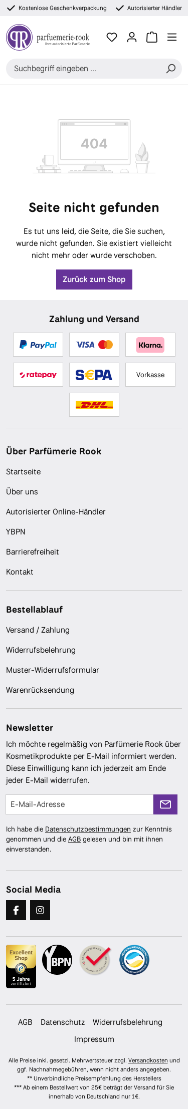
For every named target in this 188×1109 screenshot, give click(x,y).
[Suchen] (170, 69)
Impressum (94, 1039)
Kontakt (20, 572)
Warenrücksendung (40, 690)
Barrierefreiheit (32, 551)
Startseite (23, 471)
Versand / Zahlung (38, 630)
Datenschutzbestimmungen (88, 829)
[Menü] (172, 37)
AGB (74, 839)
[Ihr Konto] (132, 37)
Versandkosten (148, 1060)
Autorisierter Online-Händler (56, 511)
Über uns (22, 491)
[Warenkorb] (152, 37)
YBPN (16, 531)
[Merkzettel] (112, 37)
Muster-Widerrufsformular (52, 670)
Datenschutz (63, 1022)
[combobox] (82, 69)
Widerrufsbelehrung (41, 650)
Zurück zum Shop (94, 279)
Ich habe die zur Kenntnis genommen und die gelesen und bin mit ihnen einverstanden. (89, 839)
